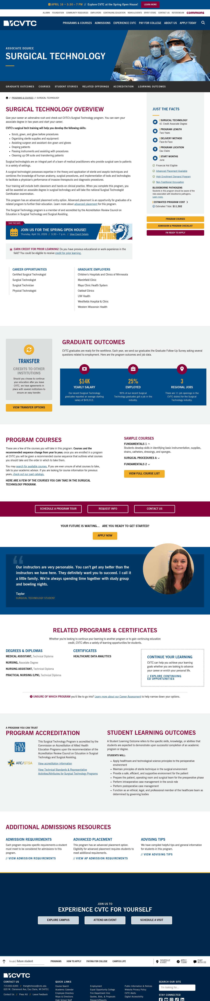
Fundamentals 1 (137, 444)
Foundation (58, 13)
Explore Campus (58, 920)
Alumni (46, 13)
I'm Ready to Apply (175, 233)
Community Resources (77, 13)
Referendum (178, 13)
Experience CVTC (124, 23)
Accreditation (123, 86)
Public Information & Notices (138, 986)
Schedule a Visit (151, 920)
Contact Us (163, 13)
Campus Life (119, 961)
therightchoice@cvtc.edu (34, 986)
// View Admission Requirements (31, 858)
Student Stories (66, 86)
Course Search (62, 986)
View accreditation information (55, 763)
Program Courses (175, 219)
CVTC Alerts (130, 993)
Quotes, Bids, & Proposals (102, 997)
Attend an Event (105, 920)
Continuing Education (114, 13)
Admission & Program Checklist (175, 226)
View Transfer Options (29, 407)
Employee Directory (64, 993)
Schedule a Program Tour (58, 509)
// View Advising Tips (157, 854)
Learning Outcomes (152, 86)
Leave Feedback (40, 994)
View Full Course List (144, 473)
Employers (96, 13)
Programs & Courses (77, 23)
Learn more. (158, 197)
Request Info (108, 509)
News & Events (135, 13)
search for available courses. (31, 466)
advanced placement (85, 204)
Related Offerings (95, 86)
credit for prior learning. (68, 253)
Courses (44, 86)
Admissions (103, 23)
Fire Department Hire (100, 993)
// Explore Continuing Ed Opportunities (164, 677)
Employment (96, 986)
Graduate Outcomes (20, 86)
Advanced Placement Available (171, 171)
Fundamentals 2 (137, 464)
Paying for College (96, 961)
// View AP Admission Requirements (100, 858)
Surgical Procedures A (142, 458)
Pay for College (150, 23)
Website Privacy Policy (135, 990)
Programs (56, 961)
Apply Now (105, 535)
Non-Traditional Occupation (170, 182)
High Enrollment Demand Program (173, 177)
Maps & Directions (64, 997)
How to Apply (74, 961)
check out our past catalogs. (28, 474)
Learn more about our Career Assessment (118, 696)
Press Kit (23, 994)
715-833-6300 (11, 986)
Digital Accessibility (134, 997)
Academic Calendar (64, 990)
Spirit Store (150, 13)
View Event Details (79, 234)
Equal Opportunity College (102, 990)
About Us (170, 23)
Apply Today (188, 23)
